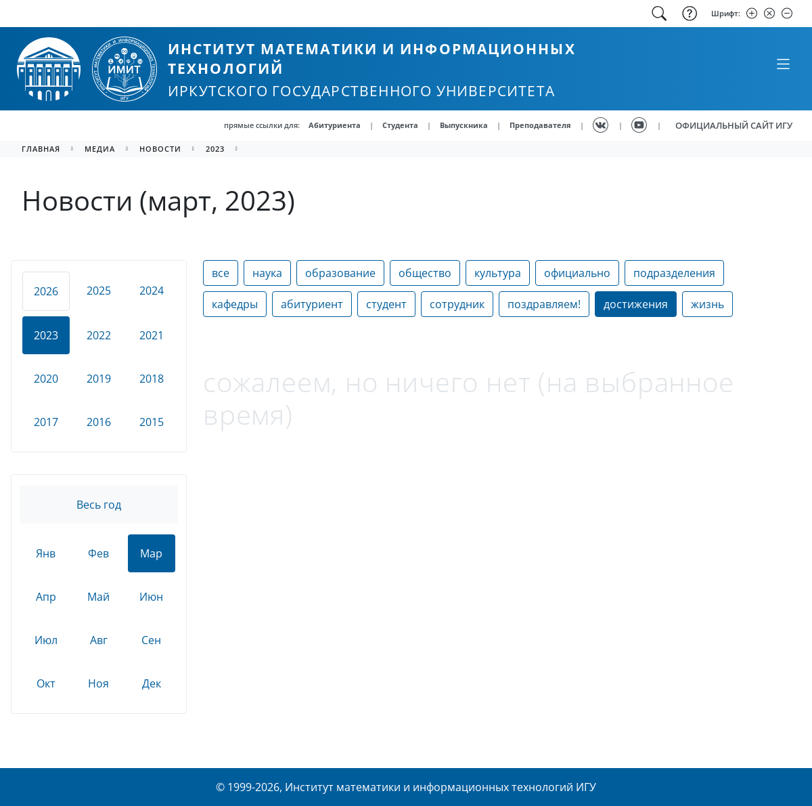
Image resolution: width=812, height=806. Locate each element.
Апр (46, 596)
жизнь (707, 304)
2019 (99, 378)
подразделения (674, 273)
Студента (400, 125)
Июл (46, 640)
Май (98, 596)
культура (497, 273)
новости (160, 149)
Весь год (98, 504)
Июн (151, 596)
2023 (215, 149)
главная (41, 149)
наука (267, 273)
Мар (151, 553)
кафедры (235, 304)
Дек (151, 683)
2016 (99, 422)
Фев (98, 553)
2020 (46, 378)
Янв (45, 553)
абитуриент (312, 304)
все (220, 273)
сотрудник (457, 304)
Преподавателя (540, 125)
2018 (151, 378)
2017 (46, 422)
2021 (151, 335)
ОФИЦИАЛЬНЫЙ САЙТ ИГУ (733, 125)
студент (386, 304)
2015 (151, 422)
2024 (151, 290)
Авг (99, 640)
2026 (46, 291)
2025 (99, 290)
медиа (100, 149)
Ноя (98, 683)
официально (577, 273)
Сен (151, 640)
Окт (46, 683)
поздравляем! (544, 304)
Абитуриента (335, 125)
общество (425, 273)
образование (340, 273)
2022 (99, 335)
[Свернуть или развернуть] (783, 64)
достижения (636, 304)
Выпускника (464, 125)
